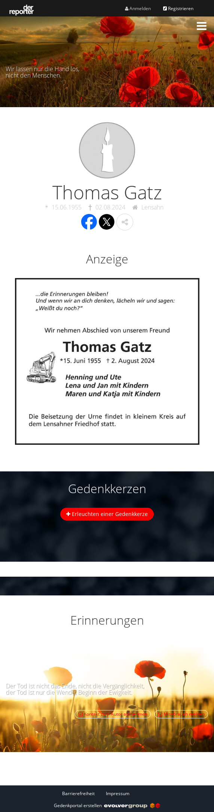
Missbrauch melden (181, 714)
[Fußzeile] (107, 793)
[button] (201, 25)
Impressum (117, 793)
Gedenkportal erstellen (107, 805)
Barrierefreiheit (78, 793)
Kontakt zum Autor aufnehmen (112, 714)
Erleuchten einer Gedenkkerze (107, 513)
